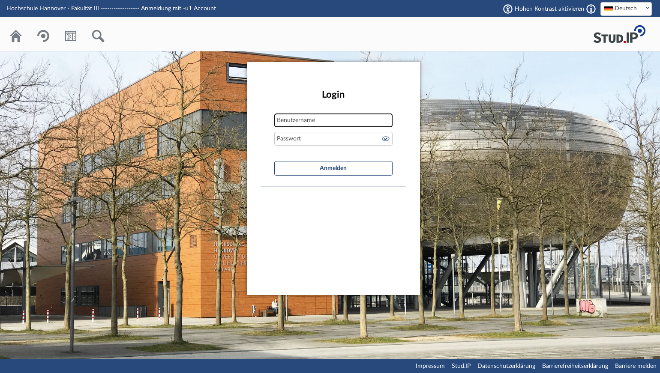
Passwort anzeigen (385, 138)
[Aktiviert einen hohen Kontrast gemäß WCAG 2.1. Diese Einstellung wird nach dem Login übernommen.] (591, 9)
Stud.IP (461, 366)
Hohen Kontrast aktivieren (549, 9)
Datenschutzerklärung (506, 366)
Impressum (430, 366)
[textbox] (626, 9)
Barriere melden (636, 366)
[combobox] (626, 9)
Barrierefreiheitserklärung (575, 366)
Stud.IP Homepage (619, 34)
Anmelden (333, 168)
